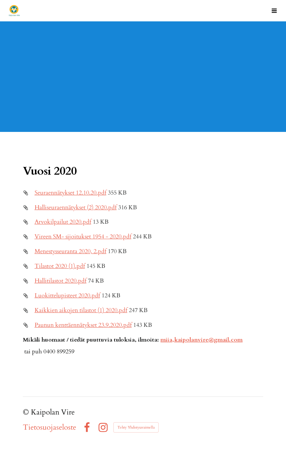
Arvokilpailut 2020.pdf (63, 222)
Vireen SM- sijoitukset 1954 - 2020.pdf (83, 237)
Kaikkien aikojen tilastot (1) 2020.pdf (81, 310)
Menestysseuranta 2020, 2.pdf (70, 251)
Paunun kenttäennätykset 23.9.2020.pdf (83, 325)
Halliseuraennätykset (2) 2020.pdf (76, 207)
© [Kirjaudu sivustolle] (27, 412)
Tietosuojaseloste (49, 427)
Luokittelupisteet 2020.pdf (67, 296)
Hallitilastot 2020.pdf (60, 281)
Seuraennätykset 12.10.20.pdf (70, 193)
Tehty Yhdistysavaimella (136, 427)
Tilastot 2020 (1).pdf (60, 266)
